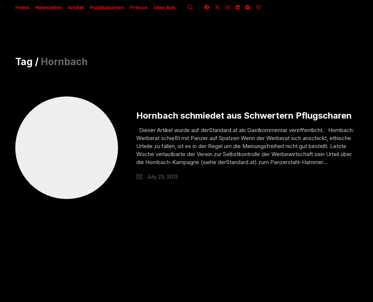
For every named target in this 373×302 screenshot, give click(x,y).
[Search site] (190, 8)
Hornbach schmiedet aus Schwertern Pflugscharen (244, 115)
